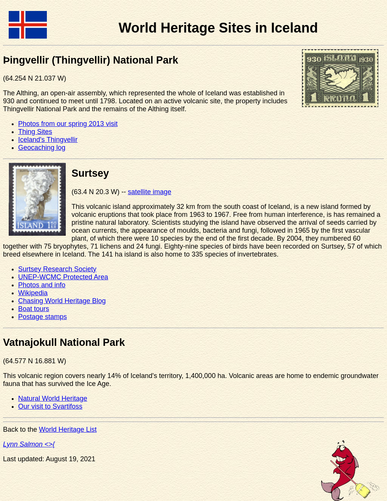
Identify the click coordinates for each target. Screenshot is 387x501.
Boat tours (33, 309)
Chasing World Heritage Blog (62, 301)
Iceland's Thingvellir (47, 139)
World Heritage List (68, 429)
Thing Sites (35, 131)
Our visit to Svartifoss (50, 406)
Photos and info (41, 285)
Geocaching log (41, 147)
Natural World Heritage (52, 398)
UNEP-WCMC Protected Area (63, 277)
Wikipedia (33, 293)
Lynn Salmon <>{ (29, 444)
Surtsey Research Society (57, 269)
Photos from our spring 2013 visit (68, 124)
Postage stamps (42, 317)
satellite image (149, 192)
